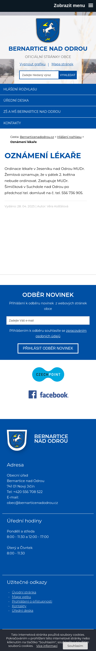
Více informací (47, 646)
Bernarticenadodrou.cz (37, 137)
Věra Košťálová (57, 206)
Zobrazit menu (73, 5)
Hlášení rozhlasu (20, 89)
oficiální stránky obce (48, 38)
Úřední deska (16, 100)
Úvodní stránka (24, 592)
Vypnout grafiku (32, 64)
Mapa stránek (62, 64)
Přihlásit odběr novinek (48, 348)
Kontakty (12, 123)
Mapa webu (21, 597)
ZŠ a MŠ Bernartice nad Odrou (32, 112)
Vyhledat (67, 75)
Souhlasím (75, 646)
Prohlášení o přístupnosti (32, 601)
